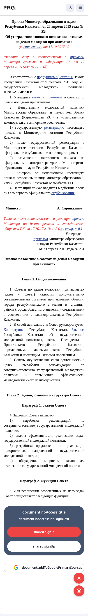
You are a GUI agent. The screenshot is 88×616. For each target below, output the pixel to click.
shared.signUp (44, 546)
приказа (78, 218)
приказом (77, 57)
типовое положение (47, 97)
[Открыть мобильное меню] (80, 8)
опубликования (63, 193)
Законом (78, 330)
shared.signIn (43, 532)
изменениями (32, 47)
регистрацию (54, 127)
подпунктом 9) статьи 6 (55, 77)
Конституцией (14, 330)
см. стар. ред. (70, 229)
